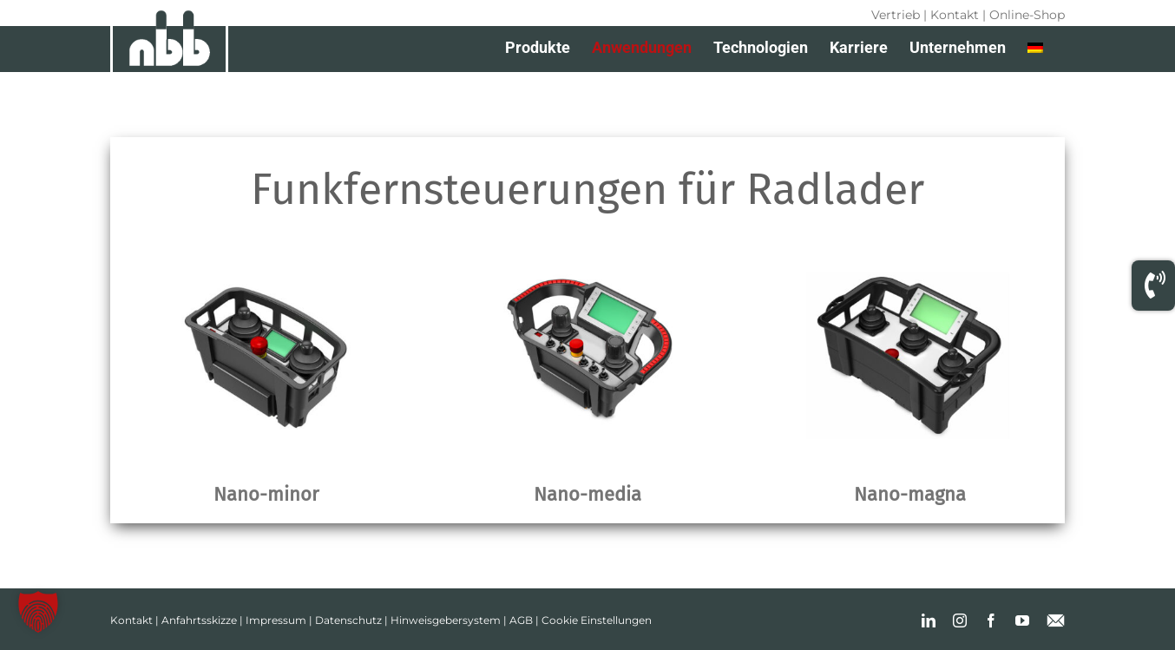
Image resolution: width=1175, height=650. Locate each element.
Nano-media (587, 494)
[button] (38, 612)
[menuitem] (1035, 47)
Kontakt (954, 15)
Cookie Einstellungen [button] (597, 620)
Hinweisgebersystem (446, 620)
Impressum (276, 620)
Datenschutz (348, 620)
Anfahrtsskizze (199, 620)
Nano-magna (910, 494)
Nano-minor (265, 494)
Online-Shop (1027, 15)
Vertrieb (895, 15)
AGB (521, 620)
